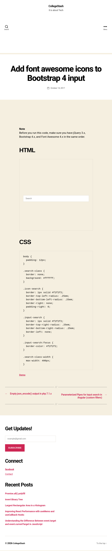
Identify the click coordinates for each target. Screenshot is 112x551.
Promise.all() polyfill (15, 494)
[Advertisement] (56, 35)
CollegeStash (56, 6)
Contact (9, 474)
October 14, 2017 (57, 88)
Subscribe (14, 448)
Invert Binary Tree (14, 500)
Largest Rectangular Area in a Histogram (25, 506)
